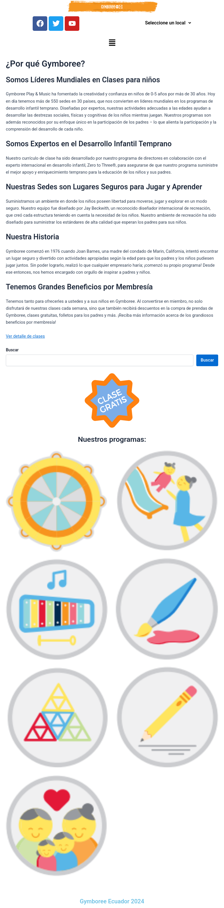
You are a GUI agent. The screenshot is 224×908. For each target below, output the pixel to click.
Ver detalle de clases (25, 336)
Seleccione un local (168, 23)
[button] (112, 43)
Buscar (12, 350)
